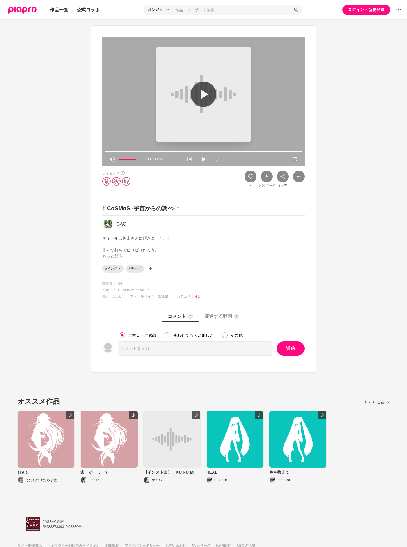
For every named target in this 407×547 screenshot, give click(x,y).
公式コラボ (88, 9)
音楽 (197, 296)
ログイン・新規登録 (366, 9)
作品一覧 (59, 9)
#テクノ (135, 269)
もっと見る (377, 402)
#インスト (113, 269)
